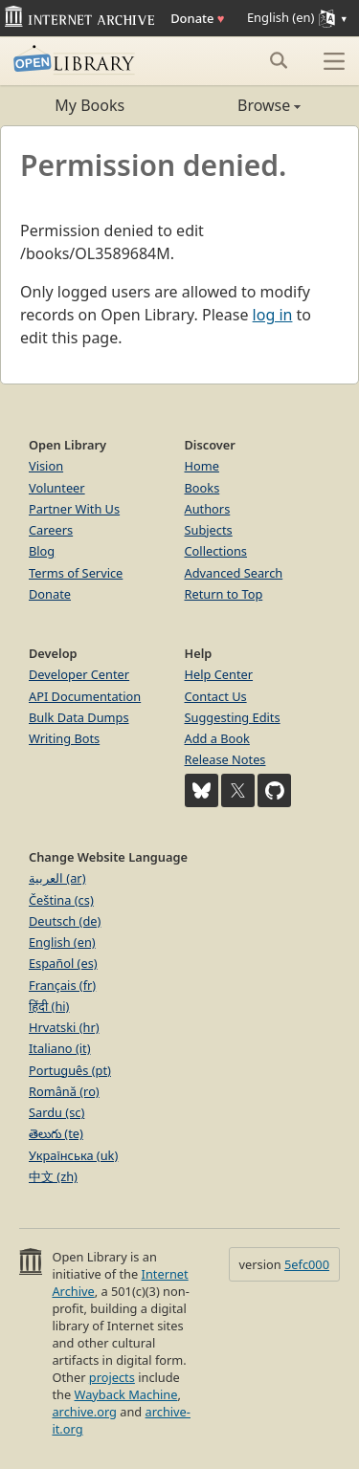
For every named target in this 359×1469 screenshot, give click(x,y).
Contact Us (216, 696)
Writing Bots (64, 738)
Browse (241, 105)
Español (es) (63, 963)
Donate (197, 18)
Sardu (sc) (56, 1112)
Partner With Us (74, 508)
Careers (51, 529)
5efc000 (306, 1264)
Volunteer (57, 487)
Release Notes (225, 759)
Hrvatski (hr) (64, 1027)
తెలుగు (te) (56, 1133)
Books (202, 487)
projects (112, 1377)
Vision (46, 465)
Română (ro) (64, 1091)
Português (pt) (70, 1070)
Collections (216, 550)
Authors (208, 508)
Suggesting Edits (232, 717)
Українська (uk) (73, 1155)
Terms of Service (76, 572)
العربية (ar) (57, 878)
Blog (42, 550)
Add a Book (217, 738)
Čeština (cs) (61, 900)
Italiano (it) (60, 1048)
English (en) (62, 942)
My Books (89, 105)
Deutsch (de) (65, 921)
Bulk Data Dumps (79, 717)
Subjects (209, 529)
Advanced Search (234, 572)
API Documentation (85, 696)
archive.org (84, 1411)
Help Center (219, 674)
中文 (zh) (53, 1176)
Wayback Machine (126, 1394)
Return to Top (224, 594)
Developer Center (79, 674)
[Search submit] (278, 60)
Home (202, 465)
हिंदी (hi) (49, 1006)
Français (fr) (62, 985)
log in (273, 314)
